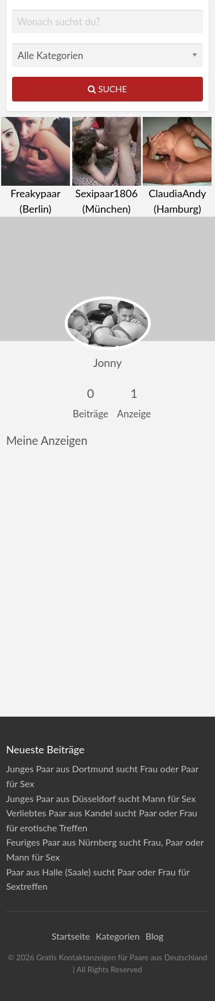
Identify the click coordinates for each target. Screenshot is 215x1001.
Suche (107, 89)
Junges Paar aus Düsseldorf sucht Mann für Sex (101, 798)
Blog (154, 935)
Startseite (71, 935)
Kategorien (118, 935)
